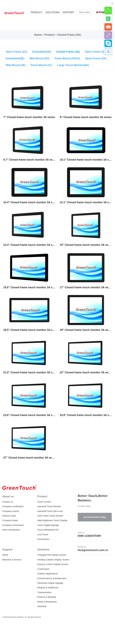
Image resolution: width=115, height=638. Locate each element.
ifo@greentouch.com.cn (93, 550)
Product (49, 34)
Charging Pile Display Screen (51, 555)
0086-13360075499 (89, 535)
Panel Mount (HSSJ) (67, 58)
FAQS (5, 555)
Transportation (44, 592)
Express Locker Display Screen (52, 564)
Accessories (43, 539)
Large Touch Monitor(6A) (73, 65)
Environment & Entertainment (51, 578)
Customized (43, 569)
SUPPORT (68, 12)
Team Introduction (11, 529)
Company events (10, 511)
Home (38, 34)
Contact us (7, 501)
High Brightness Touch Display (52, 520)
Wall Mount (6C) (39, 58)
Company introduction (13, 525)
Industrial (41, 606)
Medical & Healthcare (48, 587)
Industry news (9, 515)
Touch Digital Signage (48, 525)
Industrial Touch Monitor (49, 506)
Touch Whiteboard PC (48, 529)
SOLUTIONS (52, 12)
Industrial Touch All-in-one (50, 511)
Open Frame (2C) (16, 51)
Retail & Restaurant (47, 601)
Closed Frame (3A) (69, 34)
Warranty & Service (11, 559)
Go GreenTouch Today (95, 517)
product (36, 12)
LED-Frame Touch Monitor (50, 515)
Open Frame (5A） (96, 58)
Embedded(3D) (41, 51)
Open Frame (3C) (95, 51)
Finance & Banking (46, 597)
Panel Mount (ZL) (41, 65)
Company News (10, 520)
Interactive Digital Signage (50, 583)
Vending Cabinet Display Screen (53, 559)
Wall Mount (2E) (16, 65)
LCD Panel (42, 534)
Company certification (13, 506)
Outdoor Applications (47, 573)
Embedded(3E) (15, 58)
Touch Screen (44, 501)
